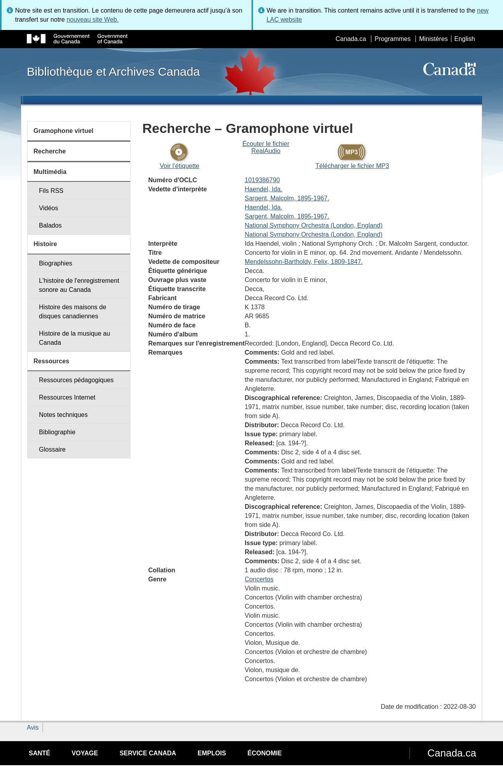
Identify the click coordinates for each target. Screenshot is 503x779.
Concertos (259, 579)
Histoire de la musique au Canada (74, 338)
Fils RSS (51, 190)
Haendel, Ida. (263, 189)
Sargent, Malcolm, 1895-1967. (287, 198)
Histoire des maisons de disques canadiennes (72, 311)
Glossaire (52, 449)
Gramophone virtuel (63, 130)
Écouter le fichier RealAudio (265, 147)
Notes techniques (63, 414)
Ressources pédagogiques (76, 380)
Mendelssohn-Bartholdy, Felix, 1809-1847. (304, 261)
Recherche (50, 151)
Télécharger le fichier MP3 (352, 166)
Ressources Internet (67, 397)
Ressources (51, 361)
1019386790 (262, 180)
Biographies (56, 263)
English (465, 38)
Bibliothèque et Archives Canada (113, 71)
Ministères (433, 38)
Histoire (45, 244)
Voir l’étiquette (179, 166)
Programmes (392, 38)
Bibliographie (57, 432)
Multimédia (50, 171)
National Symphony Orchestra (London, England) (314, 225)
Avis (33, 727)
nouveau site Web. (93, 19)
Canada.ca (350, 38)
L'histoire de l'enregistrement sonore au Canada (79, 285)
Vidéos (48, 208)
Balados (50, 225)
